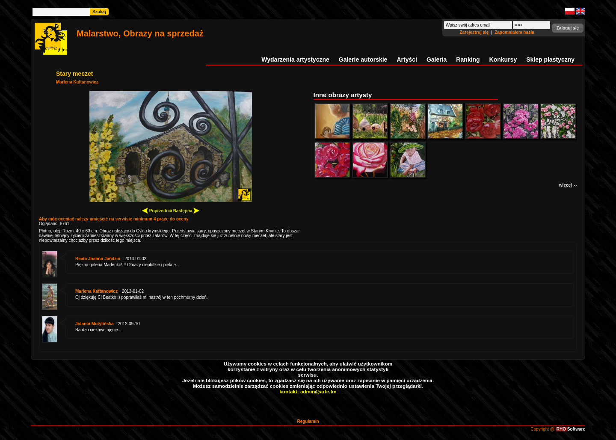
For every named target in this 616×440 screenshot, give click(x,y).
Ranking (468, 59)
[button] (567, 28)
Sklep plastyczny (550, 59)
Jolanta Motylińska (94, 323)
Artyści (407, 59)
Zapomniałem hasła (514, 32)
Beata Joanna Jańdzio (97, 258)
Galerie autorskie (363, 59)
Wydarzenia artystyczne (295, 59)
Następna (186, 210)
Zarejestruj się (475, 32)
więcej (568, 185)
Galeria (436, 59)
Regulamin (308, 421)
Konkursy (503, 59)
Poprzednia (157, 210)
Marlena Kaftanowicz (77, 82)
